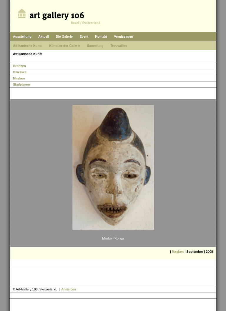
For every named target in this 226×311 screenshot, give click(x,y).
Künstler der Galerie (64, 45)
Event (83, 36)
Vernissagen (123, 36)
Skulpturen (21, 84)
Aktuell (43, 36)
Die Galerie (64, 36)
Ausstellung (22, 36)
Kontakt (101, 36)
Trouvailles (118, 45)
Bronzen (19, 66)
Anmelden (68, 289)
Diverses (19, 72)
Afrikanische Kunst (27, 45)
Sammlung (95, 45)
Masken (19, 78)
